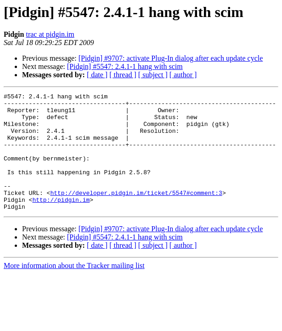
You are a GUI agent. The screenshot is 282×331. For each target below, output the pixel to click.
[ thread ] (122, 75)
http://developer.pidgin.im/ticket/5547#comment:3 (136, 213)
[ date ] (97, 75)
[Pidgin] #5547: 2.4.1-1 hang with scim (125, 66)
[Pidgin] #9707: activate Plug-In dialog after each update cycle (171, 58)
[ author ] (183, 75)
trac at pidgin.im (50, 34)
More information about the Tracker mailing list (74, 289)
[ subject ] (153, 75)
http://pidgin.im (61, 221)
